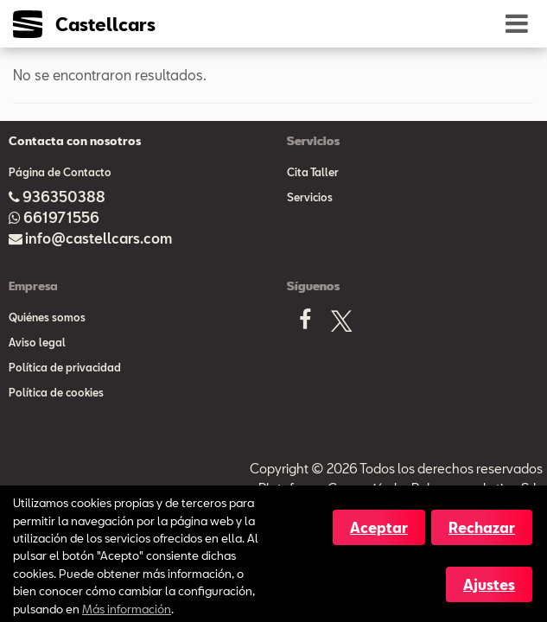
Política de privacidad (65, 367)
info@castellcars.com (98, 238)
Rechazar (481, 527)
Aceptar (379, 527)
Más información (126, 608)
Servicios (310, 197)
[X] (341, 324)
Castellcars (105, 24)
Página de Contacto (60, 172)
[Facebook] (305, 324)
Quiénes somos (47, 317)
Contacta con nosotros (75, 141)
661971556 (61, 217)
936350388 (63, 196)
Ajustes (489, 584)
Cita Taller (313, 172)
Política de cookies (56, 392)
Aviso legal (37, 342)
